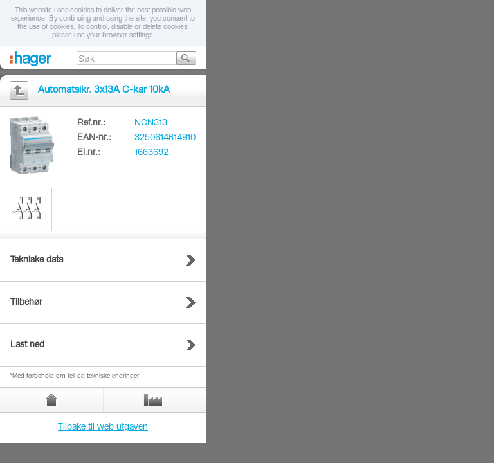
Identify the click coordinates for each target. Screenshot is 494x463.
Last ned (27, 345)
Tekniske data (36, 260)
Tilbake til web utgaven (103, 427)
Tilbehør (26, 302)
